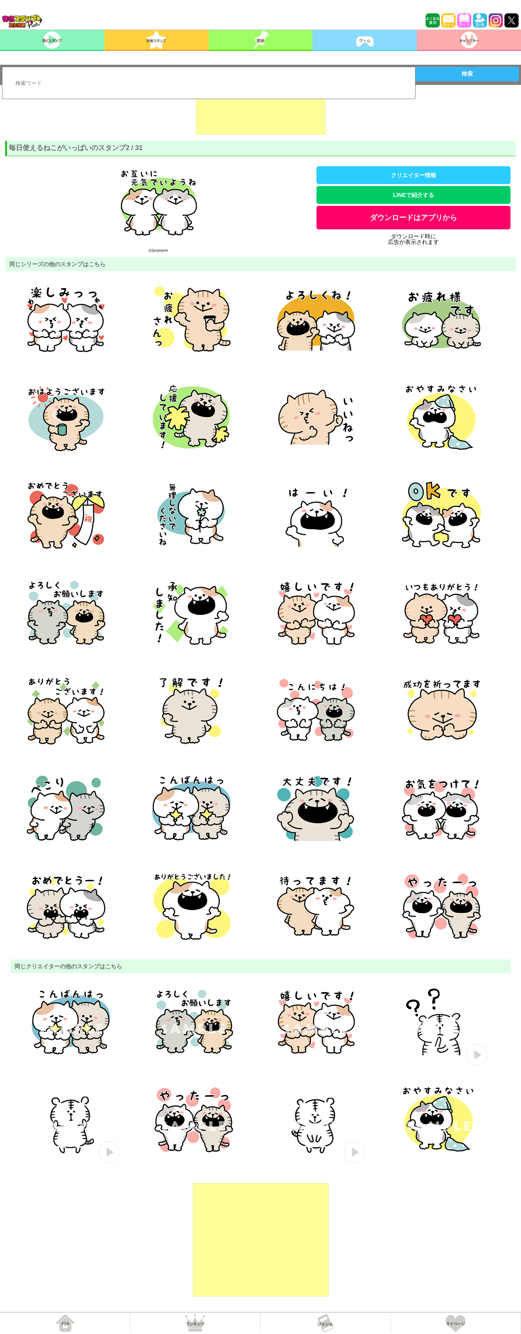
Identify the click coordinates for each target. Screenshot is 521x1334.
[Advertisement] (260, 114)
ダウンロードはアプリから (413, 218)
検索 (467, 73)
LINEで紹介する (414, 195)
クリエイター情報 (413, 175)
